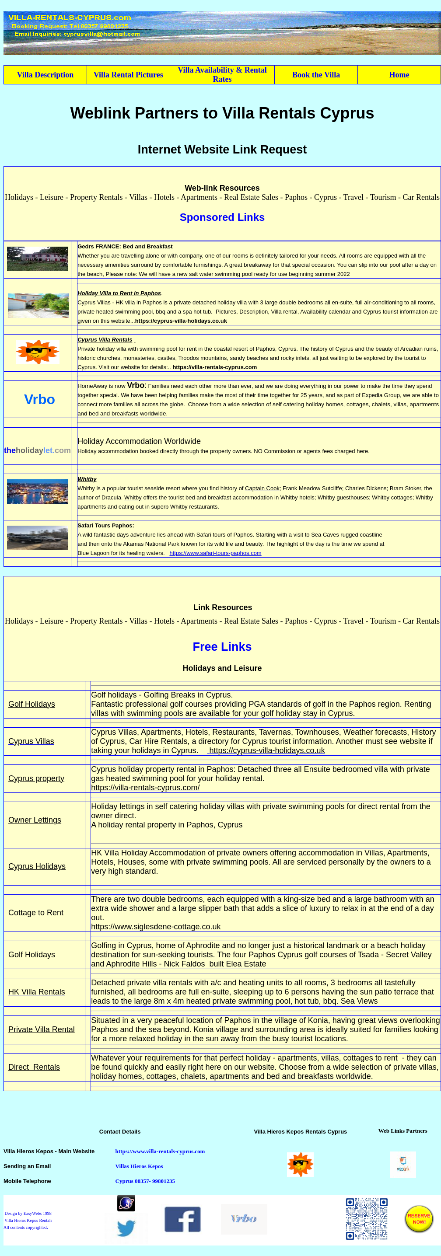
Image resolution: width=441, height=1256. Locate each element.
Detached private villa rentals (142, 982)
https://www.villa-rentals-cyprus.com (160, 1151)
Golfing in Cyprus (121, 945)
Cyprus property (36, 778)
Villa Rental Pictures (128, 74)
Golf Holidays (31, 704)
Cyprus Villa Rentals (104, 339)
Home (399, 74)
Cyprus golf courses (312, 954)
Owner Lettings (34, 820)
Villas (373, 852)
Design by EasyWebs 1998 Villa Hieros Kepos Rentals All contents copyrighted (28, 1220)
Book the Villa (316, 74)
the (10, 450)
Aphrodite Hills (131, 963)
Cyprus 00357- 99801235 (145, 1181)
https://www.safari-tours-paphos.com (215, 553)
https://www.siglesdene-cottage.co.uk (155, 926)
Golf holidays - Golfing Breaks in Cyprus (161, 695)
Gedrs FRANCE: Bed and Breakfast (124, 246)
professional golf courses (168, 704)
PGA (257, 704)
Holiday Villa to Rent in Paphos (119, 293)
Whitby (86, 479)
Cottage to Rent (35, 912)
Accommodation (176, 852)
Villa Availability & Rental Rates (222, 75)
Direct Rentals (34, 1067)
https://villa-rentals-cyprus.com (214, 367)
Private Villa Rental (41, 1029)
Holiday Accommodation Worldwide (139, 441)
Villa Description (45, 74)
